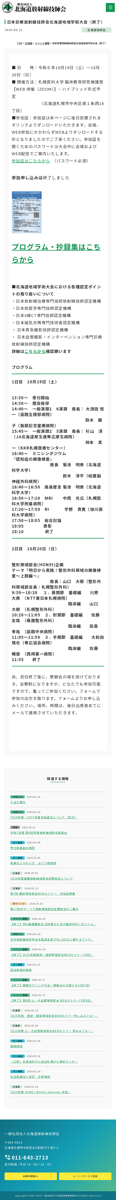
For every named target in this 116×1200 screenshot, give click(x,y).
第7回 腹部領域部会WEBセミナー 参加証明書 (42, 894)
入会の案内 (18, 802)
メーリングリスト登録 (85, 1176)
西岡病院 (16, 1046)
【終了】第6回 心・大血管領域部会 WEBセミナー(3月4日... (51, 1000)
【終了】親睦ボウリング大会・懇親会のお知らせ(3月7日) (50, 985)
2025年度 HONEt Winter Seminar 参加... (40, 1092)
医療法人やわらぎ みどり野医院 (33, 863)
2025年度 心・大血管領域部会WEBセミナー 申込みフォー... (52, 1031)
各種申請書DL (31, 1176)
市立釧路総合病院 (22, 848)
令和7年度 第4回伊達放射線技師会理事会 (38, 833)
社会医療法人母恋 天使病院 (30, 1077)
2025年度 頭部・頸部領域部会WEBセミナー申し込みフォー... (54, 1016)
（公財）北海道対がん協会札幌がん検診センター (44, 1062)
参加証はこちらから (31, 161)
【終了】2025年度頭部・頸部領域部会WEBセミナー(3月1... (52, 955)
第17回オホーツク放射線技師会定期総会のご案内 (44, 909)
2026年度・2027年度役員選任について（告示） (43, 817)
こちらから (35, 351)
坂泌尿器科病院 (21, 970)
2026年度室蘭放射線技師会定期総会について (41, 878)
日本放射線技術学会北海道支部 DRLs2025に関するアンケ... (52, 939)
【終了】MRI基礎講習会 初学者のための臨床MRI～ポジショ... (53, 924)
